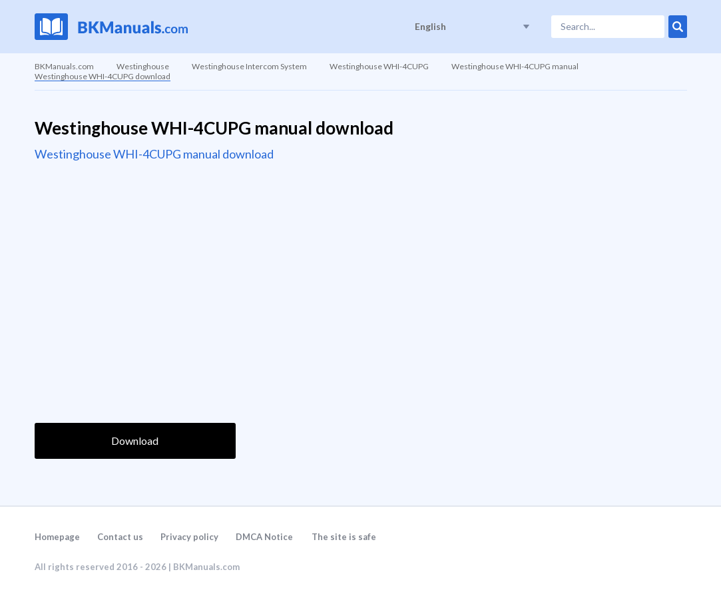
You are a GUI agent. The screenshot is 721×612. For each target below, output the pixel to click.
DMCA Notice (264, 536)
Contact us (120, 536)
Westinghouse (143, 66)
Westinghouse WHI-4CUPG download (102, 76)
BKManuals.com (64, 66)
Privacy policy (189, 536)
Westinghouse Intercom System (249, 66)
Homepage (57, 536)
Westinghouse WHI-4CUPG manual (515, 66)
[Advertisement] (134, 257)
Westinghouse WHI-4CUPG (379, 66)
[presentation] (136, 384)
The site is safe (344, 536)
